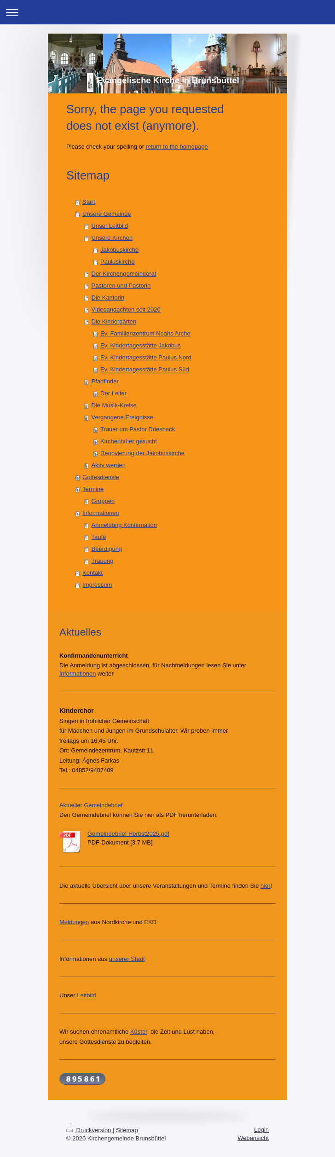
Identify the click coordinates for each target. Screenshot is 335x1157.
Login (261, 1129)
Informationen (100, 512)
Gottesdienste (100, 477)
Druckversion (89, 1130)
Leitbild (86, 995)
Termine (93, 489)
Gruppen (103, 501)
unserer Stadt (127, 958)
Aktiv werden (109, 465)
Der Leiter (113, 393)
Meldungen (74, 922)
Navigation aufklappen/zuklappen (167, 12)
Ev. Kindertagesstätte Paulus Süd (144, 369)
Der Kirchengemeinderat (124, 273)
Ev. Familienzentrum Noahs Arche (145, 333)
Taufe (99, 536)
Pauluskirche (117, 261)
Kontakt (92, 572)
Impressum (97, 584)
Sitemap (127, 1130)
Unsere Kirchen (112, 237)
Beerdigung (107, 548)
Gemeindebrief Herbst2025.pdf (128, 833)
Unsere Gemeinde (106, 213)
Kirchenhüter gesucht (128, 441)
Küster (138, 1031)
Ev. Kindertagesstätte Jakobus (140, 345)
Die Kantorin (108, 297)
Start (88, 201)
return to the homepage (177, 146)
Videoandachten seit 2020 (126, 309)
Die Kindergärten (114, 321)
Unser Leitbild (110, 225)
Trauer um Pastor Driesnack (137, 429)
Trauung (103, 560)
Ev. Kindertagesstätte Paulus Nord (145, 357)
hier (265, 885)
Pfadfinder (105, 381)
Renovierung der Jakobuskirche (142, 453)
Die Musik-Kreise (114, 405)
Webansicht (253, 1137)
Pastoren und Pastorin (121, 285)
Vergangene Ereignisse (122, 417)
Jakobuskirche (119, 249)
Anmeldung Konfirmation (124, 524)
